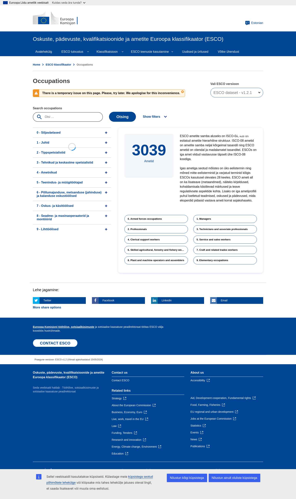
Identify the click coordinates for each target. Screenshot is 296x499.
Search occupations (47, 108)
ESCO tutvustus (72, 51)
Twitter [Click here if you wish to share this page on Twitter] (47, 300)
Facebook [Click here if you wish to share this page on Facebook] (108, 300)
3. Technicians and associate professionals (222, 229)
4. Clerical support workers (144, 239)
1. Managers (204, 218)
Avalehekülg (43, 51)
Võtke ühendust (228, 51)
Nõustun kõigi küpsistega (187, 477)
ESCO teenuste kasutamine (150, 51)
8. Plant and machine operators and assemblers (156, 260)
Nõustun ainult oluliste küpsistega (234, 477)
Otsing (122, 117)
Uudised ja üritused (195, 51)
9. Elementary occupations (212, 260)
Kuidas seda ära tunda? (68, 2)
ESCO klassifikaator (58, 64)
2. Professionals (137, 229)
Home (36, 64)
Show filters (151, 116)
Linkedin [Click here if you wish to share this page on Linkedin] (167, 300)
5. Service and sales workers (214, 239)
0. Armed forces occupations (145, 218)
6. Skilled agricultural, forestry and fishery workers (158, 249)
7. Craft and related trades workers (217, 249)
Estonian (254, 23)
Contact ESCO (120, 380)
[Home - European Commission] (60, 18)
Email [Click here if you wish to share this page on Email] (224, 300)
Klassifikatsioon (107, 51)
